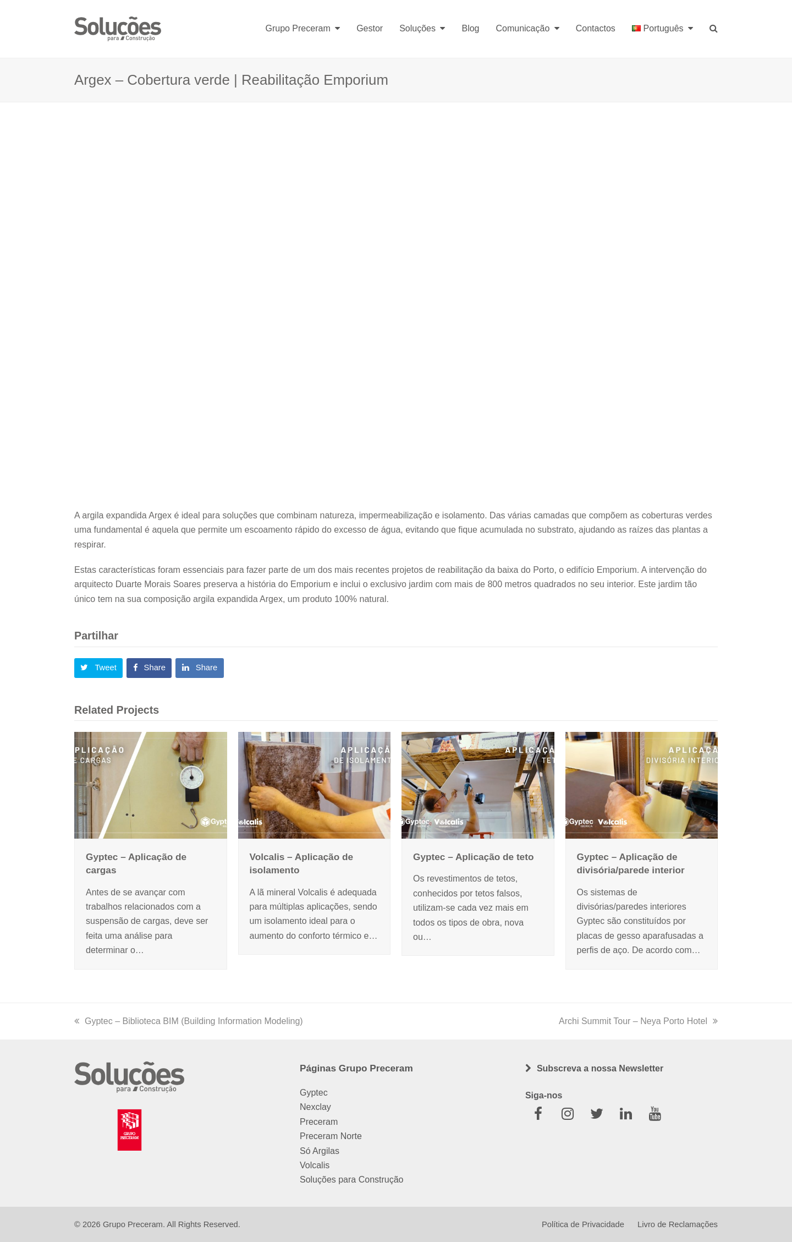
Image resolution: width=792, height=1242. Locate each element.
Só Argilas (319, 1151)
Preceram (319, 1121)
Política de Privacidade (583, 1224)
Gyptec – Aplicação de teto (473, 856)
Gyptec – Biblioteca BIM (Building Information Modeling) (188, 1021)
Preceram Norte (331, 1136)
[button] (98, 668)
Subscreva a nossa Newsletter (600, 1068)
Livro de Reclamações (677, 1224)
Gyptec (314, 1092)
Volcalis (314, 1165)
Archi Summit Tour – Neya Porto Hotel (638, 1021)
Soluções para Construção (352, 1179)
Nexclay (315, 1107)
